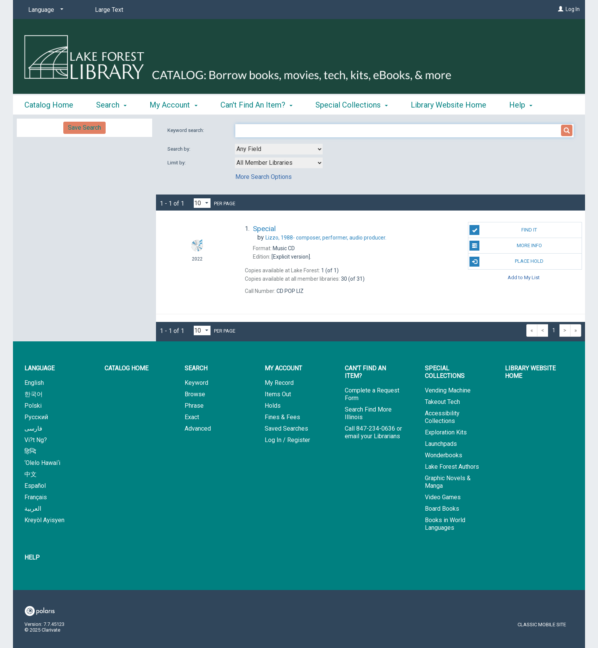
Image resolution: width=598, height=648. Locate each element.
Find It (503, 230)
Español (35, 485)
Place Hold (506, 262)
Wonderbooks (443, 455)
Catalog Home (48, 103)
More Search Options (263, 176)
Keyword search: (186, 130)
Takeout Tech (442, 401)
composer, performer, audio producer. (325, 238)
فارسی (33, 428)
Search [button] (111, 103)
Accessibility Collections (442, 417)
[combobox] (279, 149)
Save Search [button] (84, 127)
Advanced (198, 428)
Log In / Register (287, 440)
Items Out (278, 394)
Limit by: (177, 163)
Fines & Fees (282, 417)
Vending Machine (448, 390)
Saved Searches (286, 428)
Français (35, 497)
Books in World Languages (445, 523)
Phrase (194, 405)
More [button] (524, 104)
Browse (195, 394)
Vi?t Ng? (35, 440)
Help (32, 557)
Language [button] (39, 368)
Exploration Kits (446, 432)
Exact (192, 417)
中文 (30, 474)
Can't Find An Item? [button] (256, 103)
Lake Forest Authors (452, 466)
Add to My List (524, 277)
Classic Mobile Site (542, 624)
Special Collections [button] (351, 103)
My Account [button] (173, 103)
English (34, 382)
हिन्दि (30, 451)
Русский (36, 417)
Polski (33, 405)
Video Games (443, 497)
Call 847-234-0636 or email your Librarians (373, 432)
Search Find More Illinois (368, 413)
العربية (32, 508)
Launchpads (441, 443)
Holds (273, 405)
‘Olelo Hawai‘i (42, 462)
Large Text (109, 9)
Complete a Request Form (372, 394)
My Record (279, 382)
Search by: (179, 149)
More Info (505, 246)
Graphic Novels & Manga (448, 481)
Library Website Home (448, 103)
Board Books (442, 508)
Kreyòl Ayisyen (44, 520)
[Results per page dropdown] (202, 203)
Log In (573, 9)
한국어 (33, 394)
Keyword (196, 382)
